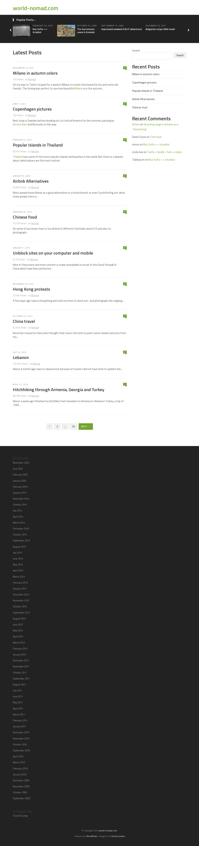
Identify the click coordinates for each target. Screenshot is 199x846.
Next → (86, 426)
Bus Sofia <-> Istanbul (40, 30)
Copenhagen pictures (32, 109)
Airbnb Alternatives (31, 181)
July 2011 (17, 690)
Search (136, 50)
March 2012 (19, 642)
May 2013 (18, 564)
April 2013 (18, 570)
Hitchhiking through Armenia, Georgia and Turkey (58, 389)
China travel (24, 321)
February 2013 (20, 582)
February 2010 (20, 768)
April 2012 (18, 636)
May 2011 (18, 702)
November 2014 (21, 498)
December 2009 (21, 780)
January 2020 (19, 481)
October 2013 (20, 534)
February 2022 (20, 474)
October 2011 (20, 672)
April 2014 (18, 516)
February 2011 (20, 720)
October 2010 (20, 744)
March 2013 (19, 576)
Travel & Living (20, 815)
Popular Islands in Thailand (38, 145)
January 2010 (19, 774)
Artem (136, 124)
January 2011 (19, 726)
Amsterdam (20, 124)
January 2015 (19, 492)
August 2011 (19, 684)
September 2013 (21, 540)
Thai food (155, 137)
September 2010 (21, 750)
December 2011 (21, 660)
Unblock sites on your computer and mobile (53, 253)
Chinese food (25, 217)
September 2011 (21, 678)
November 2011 (21, 666)
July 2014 (17, 510)
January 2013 (19, 588)
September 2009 (21, 798)
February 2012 (20, 648)
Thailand (18, 157)
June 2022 (18, 468)
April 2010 (18, 756)
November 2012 (21, 600)
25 (73, 426)
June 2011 (18, 696)
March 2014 (19, 522)
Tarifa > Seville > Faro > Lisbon (164, 152)
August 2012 (19, 618)
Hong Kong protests (31, 289)
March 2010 (19, 762)
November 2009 (21, 786)
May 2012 (18, 630)
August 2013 (19, 546)
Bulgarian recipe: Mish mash (160, 29)
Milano (78, 88)
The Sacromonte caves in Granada (86, 30)
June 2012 (18, 624)
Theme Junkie (118, 836)
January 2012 (19, 654)
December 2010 (21, 732)
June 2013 (18, 558)
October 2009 (20, 792)
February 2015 (20, 486)
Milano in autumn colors (35, 73)
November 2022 (21, 462)
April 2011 (18, 708)
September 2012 (21, 612)
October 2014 (20, 504)
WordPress (92, 836)
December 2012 (21, 594)
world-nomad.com (35, 8)
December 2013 (21, 528)
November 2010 (21, 738)
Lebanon (21, 357)
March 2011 (19, 714)
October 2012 (20, 606)
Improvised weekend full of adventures (121, 29)
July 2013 (17, 552)
